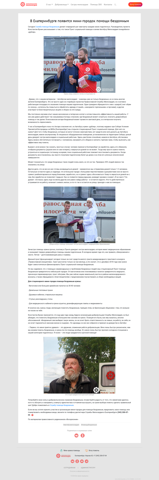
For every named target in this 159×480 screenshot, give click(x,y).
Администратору (88, 468)
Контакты (108, 4)
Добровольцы (61, 4)
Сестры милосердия (79, 4)
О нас (48, 4)
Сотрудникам (69, 468)
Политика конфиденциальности (79, 471)
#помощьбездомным (89, 425)
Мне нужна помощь (70, 450)
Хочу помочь (135, 4)
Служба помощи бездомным (47, 27)
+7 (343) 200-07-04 (100, 455)
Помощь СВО (96, 4)
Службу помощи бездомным (62, 405)
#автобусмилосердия (71, 425)
